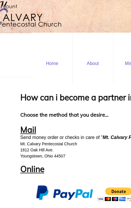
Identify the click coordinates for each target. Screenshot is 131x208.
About (93, 63)
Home (52, 63)
